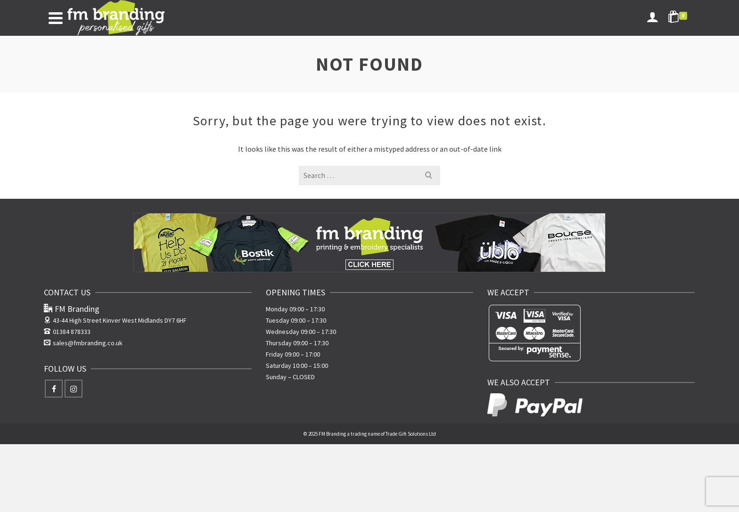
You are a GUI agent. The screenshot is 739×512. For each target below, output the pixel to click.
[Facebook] (54, 389)
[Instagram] (73, 389)
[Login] (652, 18)
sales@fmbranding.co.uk (83, 343)
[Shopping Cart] (679, 18)
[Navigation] (55, 18)
